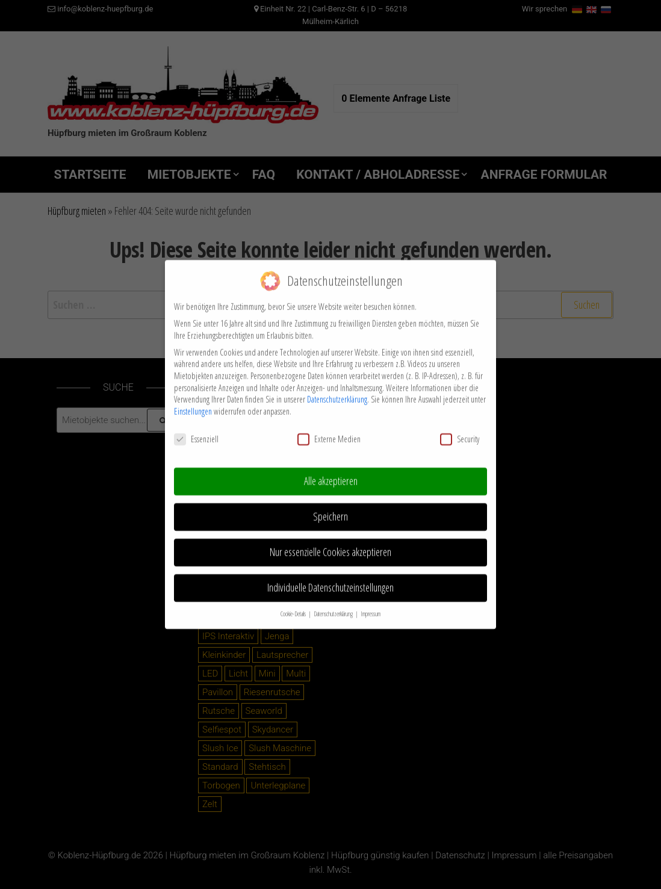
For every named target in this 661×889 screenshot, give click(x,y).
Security (459, 430)
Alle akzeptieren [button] (331, 472)
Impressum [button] (370, 605)
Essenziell (196, 430)
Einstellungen (193, 402)
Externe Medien (329, 430)
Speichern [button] (330, 507)
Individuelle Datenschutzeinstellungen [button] (330, 578)
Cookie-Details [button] (294, 605)
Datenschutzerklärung (337, 390)
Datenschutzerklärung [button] (334, 605)
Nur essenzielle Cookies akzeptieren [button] (330, 543)
